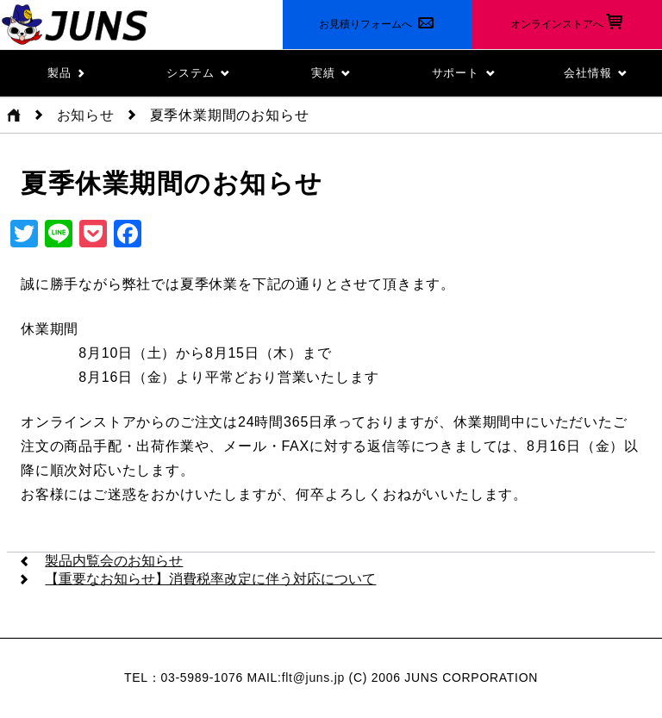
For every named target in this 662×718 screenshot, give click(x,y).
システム (198, 72)
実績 (331, 72)
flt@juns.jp (313, 677)
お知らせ (86, 115)
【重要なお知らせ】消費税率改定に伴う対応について (210, 578)
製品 (65, 72)
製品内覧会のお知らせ (114, 560)
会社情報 (596, 72)
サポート (464, 72)
